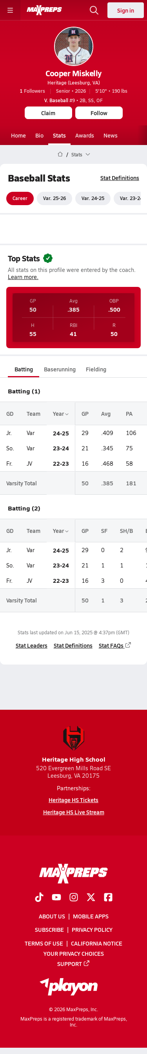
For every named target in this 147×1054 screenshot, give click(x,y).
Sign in (125, 10)
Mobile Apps (91, 916)
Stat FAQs (115, 645)
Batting (24, 369)
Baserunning (60, 369)
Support (73, 964)
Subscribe (49, 929)
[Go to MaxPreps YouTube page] (56, 897)
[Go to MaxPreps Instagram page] (73, 897)
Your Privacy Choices (74, 953)
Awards (84, 135)
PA (129, 413)
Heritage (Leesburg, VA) (73, 82)
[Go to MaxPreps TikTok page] (39, 897)
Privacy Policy (92, 929)
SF (104, 530)
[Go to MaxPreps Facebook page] (108, 897)
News (110, 135)
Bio (39, 135)
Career (20, 198)
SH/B (126, 530)
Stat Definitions (119, 178)
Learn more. (23, 277)
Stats (59, 135)
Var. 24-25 (93, 198)
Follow (99, 113)
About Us (52, 916)
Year (61, 413)
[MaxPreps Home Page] (60, 154)
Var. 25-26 (54, 198)
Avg (106, 413)
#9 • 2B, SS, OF (73, 100)
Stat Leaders (31, 645)
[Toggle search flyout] (94, 10)
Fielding (96, 369)
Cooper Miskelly (73, 73)
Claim (48, 113)
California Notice (96, 943)
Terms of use (44, 943)
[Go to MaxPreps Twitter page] (91, 897)
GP (85, 413)
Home (18, 135)
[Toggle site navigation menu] (10, 10)
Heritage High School (73, 744)
